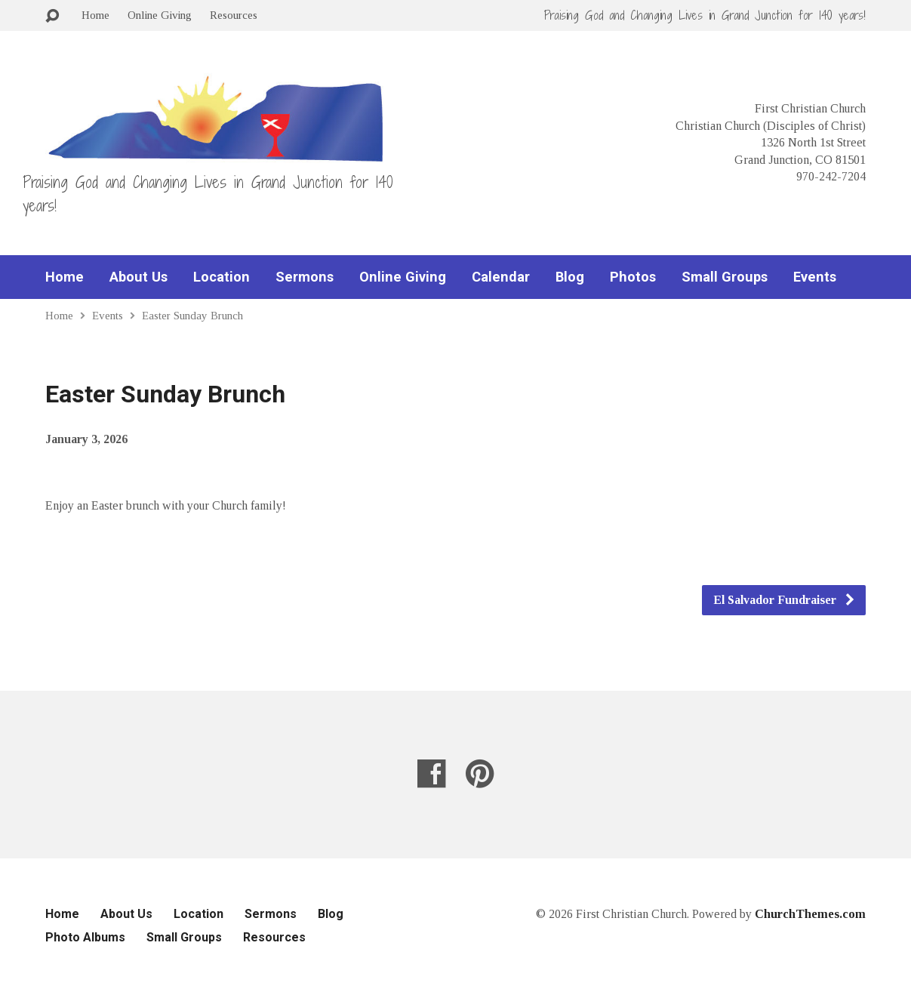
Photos (633, 277)
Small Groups (725, 277)
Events (814, 277)
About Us (138, 277)
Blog (570, 277)
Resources (233, 14)
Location (221, 277)
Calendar (501, 277)
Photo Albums (85, 937)
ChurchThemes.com (810, 913)
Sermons (304, 277)
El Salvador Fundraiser (784, 599)
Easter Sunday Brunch (192, 315)
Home (95, 14)
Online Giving (160, 14)
